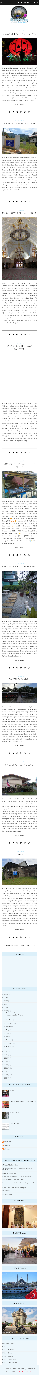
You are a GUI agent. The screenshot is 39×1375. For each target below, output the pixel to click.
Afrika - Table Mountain (10, 1363)
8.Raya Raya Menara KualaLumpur (14, 1188)
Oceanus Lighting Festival (19, 34)
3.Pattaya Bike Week (9, 1173)
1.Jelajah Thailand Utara (10, 1165)
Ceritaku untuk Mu (25, 1372)
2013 (6, 1065)
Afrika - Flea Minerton (9, 1360)
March (8, 1040)
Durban (12, 1091)
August (8, 1027)
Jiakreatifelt (30, 1369)
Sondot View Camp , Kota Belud (19, 465)
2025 (6, 994)
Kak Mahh (7, 1142)
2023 (6, 998)
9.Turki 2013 (6, 1191)
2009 (6, 1078)
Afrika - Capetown (8, 1353)
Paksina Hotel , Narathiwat (19, 567)
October (9, 1020)
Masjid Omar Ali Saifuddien (19, 213)
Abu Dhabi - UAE (8, 1344)
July (7, 1030)
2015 (6, 1058)
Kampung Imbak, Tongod (19, 123)
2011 (6, 1072)
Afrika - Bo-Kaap (8, 1350)
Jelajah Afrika (15, 1124)
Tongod (19, 854)
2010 (6, 1075)
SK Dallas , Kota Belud (19, 765)
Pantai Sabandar (19, 679)
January (8, 1047)
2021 (6, 1004)
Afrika (4, 1347)
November (9, 1013)
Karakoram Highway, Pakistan (19, 347)
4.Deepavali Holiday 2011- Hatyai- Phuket (16, 1177)
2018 (6, 1011)
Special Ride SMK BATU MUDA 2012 (23, 1102)
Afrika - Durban (7, 1356)
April (8, 1037)
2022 (6, 1001)
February (9, 1043)
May (7, 1033)
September (9, 1023)
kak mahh (7, 1149)
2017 (6, 1052)
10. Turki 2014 (7, 1194)
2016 (6, 1055)
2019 (6, 1008)
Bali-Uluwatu (15, 1113)
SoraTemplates (18, 1369)
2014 (6, 1062)
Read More (19, 104)
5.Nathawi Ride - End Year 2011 (13, 1180)
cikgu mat (7, 1146)
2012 (6, 1068)
